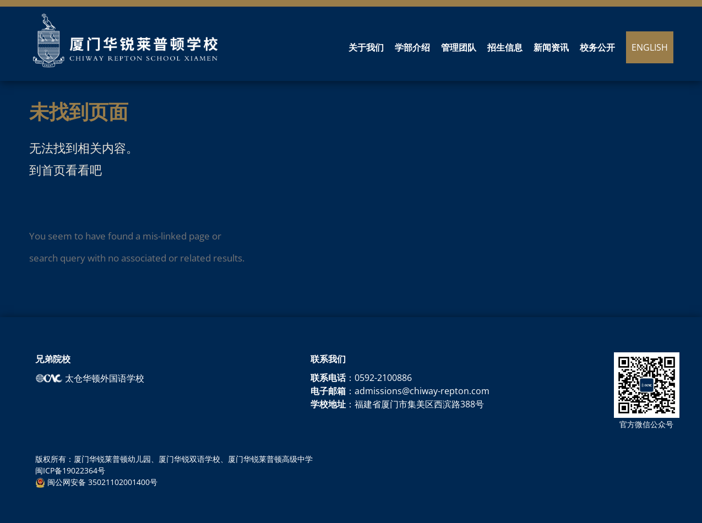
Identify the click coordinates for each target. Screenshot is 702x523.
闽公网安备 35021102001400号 (96, 482)
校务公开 (597, 47)
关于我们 (366, 47)
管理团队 (458, 47)
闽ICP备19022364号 (70, 470)
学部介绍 (412, 47)
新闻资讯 (551, 47)
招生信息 (505, 47)
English (650, 47)
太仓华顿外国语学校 (89, 378)
